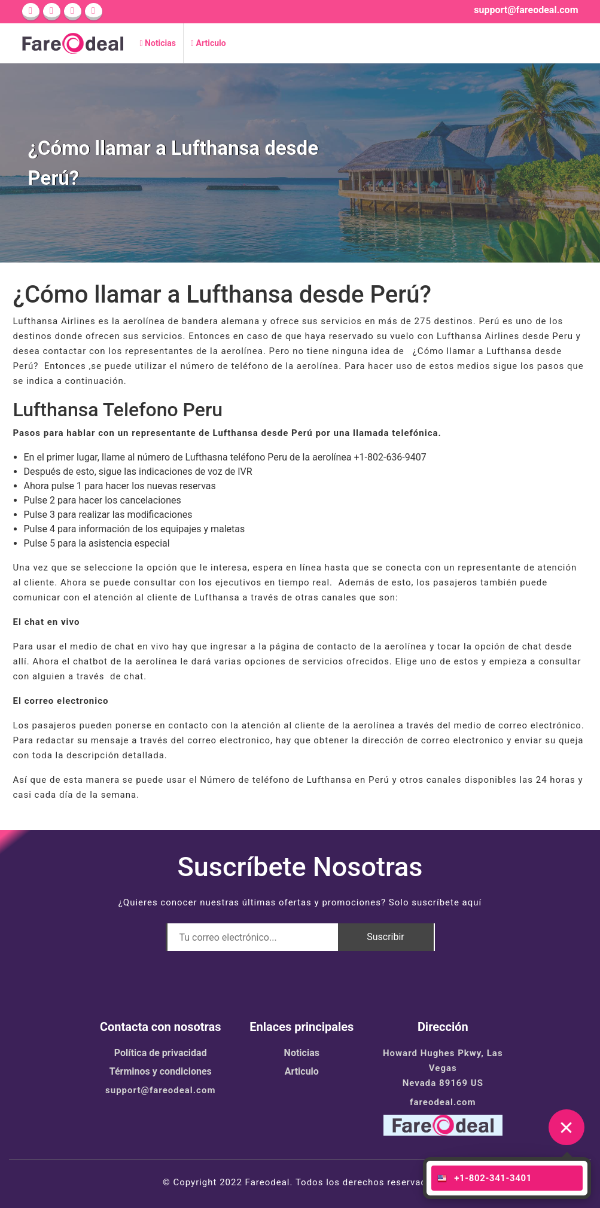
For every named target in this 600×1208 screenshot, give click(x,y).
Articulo (208, 43)
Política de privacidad (160, 1052)
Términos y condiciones (160, 1071)
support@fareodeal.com (526, 10)
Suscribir (385, 936)
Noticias (158, 43)
